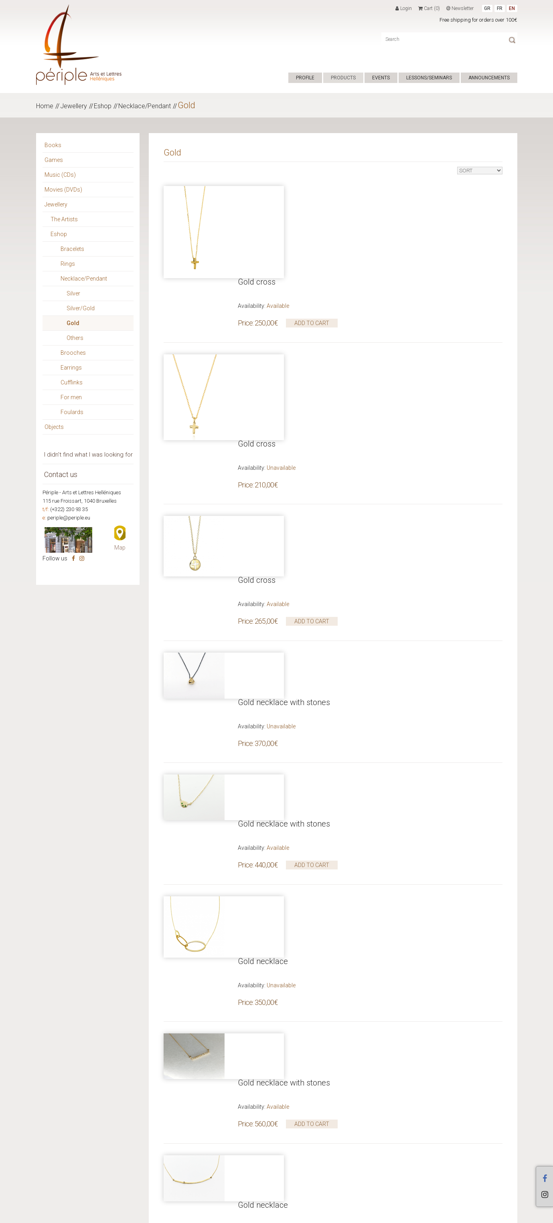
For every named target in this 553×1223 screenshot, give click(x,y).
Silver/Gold (81, 308)
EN (512, 8)
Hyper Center (153, 1214)
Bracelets (72, 249)
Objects (54, 427)
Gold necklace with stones (284, 504)
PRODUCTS (343, 78)
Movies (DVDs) (63, 189)
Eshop (102, 106)
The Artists (64, 219)
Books (53, 145)
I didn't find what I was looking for (88, 454)
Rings (68, 264)
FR (499, 8)
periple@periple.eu (68, 518)
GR (487, 8)
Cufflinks (72, 382)
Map (120, 547)
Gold (186, 105)
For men (71, 397)
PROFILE (305, 78)
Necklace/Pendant (144, 106)
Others (75, 338)
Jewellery (73, 106)
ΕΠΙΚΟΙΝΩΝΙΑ (228, 1214)
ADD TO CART (311, 231)
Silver (73, 293)
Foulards (72, 412)
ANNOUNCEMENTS (489, 78)
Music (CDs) (60, 175)
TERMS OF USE (191, 1214)
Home (44, 106)
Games (54, 160)
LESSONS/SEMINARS (429, 78)
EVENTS (381, 78)
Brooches (73, 353)
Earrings (71, 367)
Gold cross (256, 189)
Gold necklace (263, 656)
